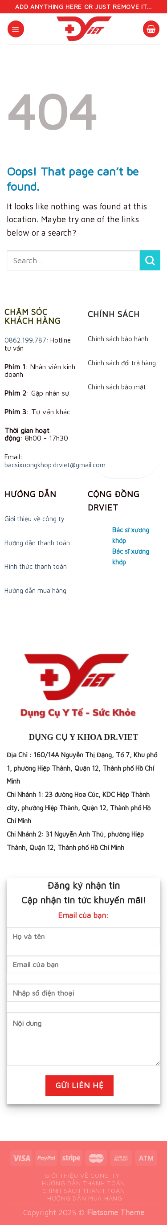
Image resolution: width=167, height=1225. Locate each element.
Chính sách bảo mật (117, 387)
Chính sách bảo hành (118, 339)
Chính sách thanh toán (83, 1190)
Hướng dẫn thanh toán (37, 543)
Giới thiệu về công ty (34, 519)
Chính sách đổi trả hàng (122, 363)
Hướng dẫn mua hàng (35, 590)
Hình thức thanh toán (35, 566)
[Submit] (150, 260)
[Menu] (16, 28)
